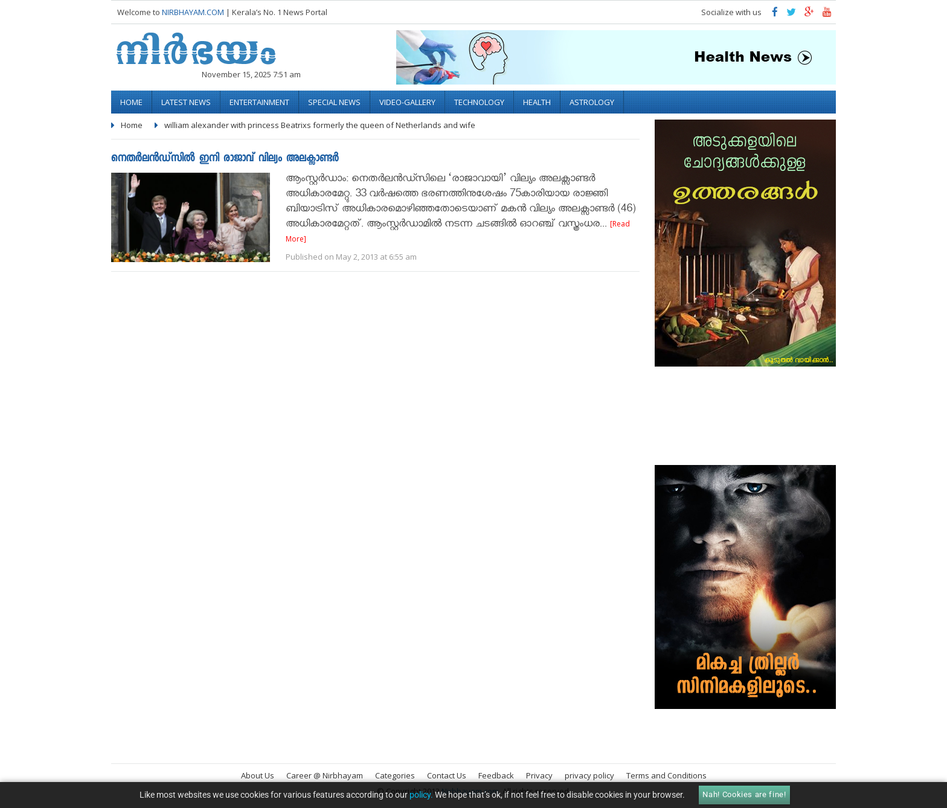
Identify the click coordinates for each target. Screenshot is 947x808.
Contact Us (446, 775)
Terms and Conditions (666, 775)
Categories (395, 775)
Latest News (186, 102)
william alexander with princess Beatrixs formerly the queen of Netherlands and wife (319, 125)
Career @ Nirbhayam (324, 775)
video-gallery (407, 102)
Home (131, 102)
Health (537, 102)
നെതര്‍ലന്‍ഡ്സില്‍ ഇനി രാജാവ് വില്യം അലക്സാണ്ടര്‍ (225, 159)
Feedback (496, 775)
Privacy (539, 775)
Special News (334, 102)
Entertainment (259, 102)
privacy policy (589, 775)
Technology (479, 102)
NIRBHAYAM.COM (193, 12)
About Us (257, 775)
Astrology (592, 102)
